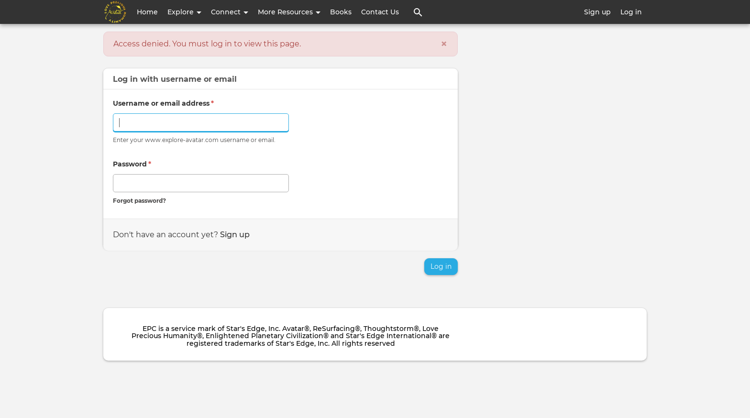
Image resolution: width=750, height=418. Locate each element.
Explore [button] (184, 12)
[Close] (444, 44)
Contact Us (380, 12)
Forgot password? (139, 200)
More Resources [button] (289, 12)
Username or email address (163, 103)
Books (341, 12)
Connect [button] (229, 12)
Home (147, 12)
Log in (631, 12)
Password (132, 164)
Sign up (597, 12)
